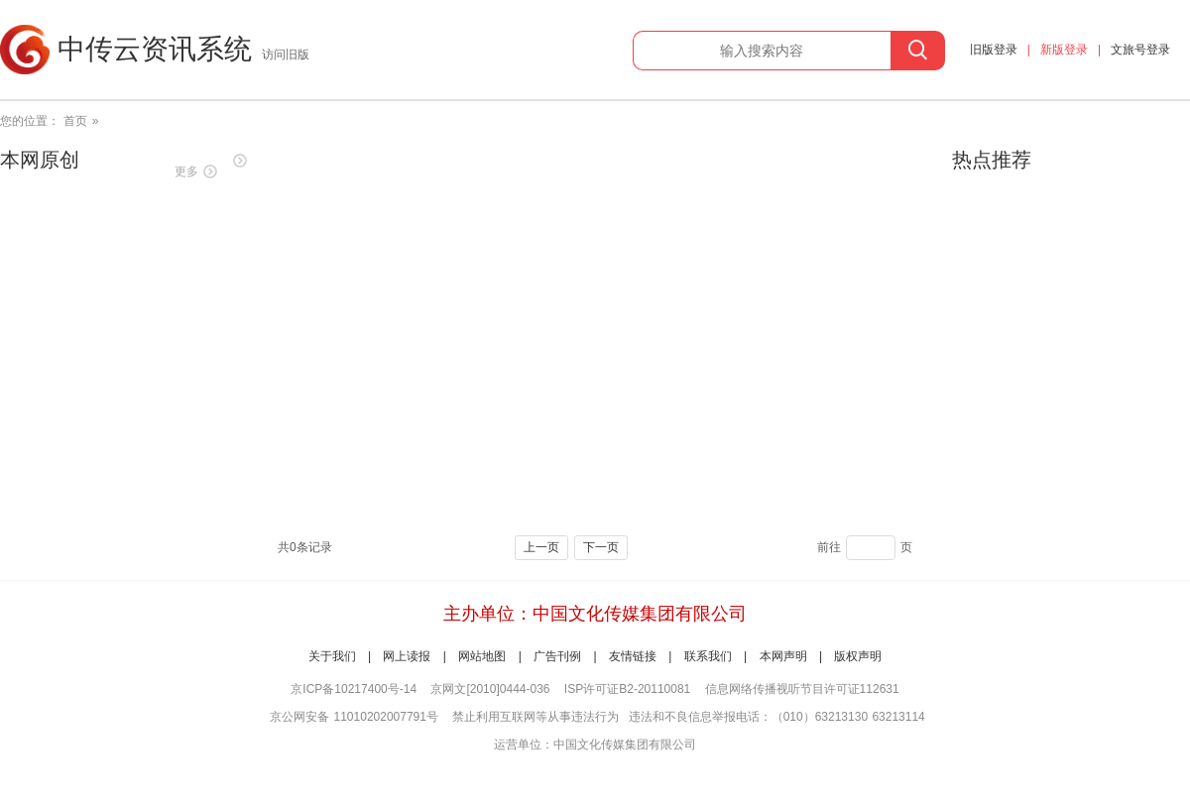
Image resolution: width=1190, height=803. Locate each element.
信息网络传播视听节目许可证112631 (802, 689)
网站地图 (482, 656)
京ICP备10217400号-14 (353, 689)
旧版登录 (993, 50)
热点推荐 (991, 160)
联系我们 (708, 656)
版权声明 (858, 656)
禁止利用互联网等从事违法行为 (535, 717)
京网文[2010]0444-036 (489, 689)
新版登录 (1064, 50)
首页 (75, 121)
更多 (186, 171)
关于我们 (332, 656)
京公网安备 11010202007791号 (354, 717)
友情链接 (632, 656)
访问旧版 (285, 54)
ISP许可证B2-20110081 (627, 689)
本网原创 (39, 160)
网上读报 (406, 656)
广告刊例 (557, 656)
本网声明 (783, 656)
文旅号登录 (1140, 50)
